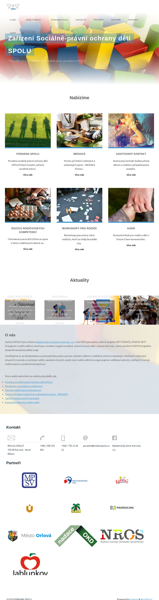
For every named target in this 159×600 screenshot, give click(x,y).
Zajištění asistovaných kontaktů (22, 398)
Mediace (79, 153)
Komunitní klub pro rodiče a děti (22, 402)
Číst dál (20, 323)
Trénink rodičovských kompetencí (23, 390)
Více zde (27, 174)
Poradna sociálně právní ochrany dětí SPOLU (29, 382)
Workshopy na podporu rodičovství (23, 386)
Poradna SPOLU (27, 153)
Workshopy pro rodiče (79, 228)
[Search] (22, 33)
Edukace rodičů (99, 296)
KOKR (131, 228)
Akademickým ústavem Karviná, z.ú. (55, 341)
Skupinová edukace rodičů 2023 (60, 300)
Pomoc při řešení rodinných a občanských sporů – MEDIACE (36, 394)
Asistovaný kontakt (131, 153)
